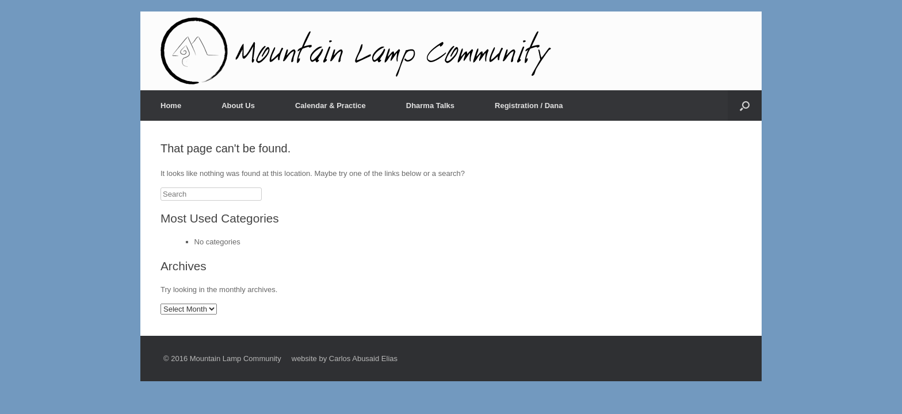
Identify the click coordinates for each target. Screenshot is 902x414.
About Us (238, 105)
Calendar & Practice (330, 105)
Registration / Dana (529, 105)
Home (170, 105)
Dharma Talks (430, 105)
